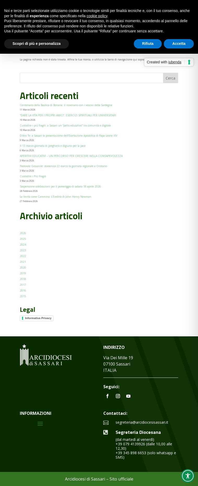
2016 (23, 290)
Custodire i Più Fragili (33, 176)
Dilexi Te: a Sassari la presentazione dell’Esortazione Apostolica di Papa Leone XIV (68, 135)
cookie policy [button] (97, 16)
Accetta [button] (178, 43)
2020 (23, 267)
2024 (23, 244)
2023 (23, 250)
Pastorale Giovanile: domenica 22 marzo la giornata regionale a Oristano (63, 166)
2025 (23, 239)
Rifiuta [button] (148, 43)
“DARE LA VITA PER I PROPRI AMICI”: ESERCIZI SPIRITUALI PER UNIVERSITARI (68, 115)
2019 (23, 273)
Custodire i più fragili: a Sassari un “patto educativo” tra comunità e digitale (65, 125)
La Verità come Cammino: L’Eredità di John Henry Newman (55, 196)
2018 (23, 279)
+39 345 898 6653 (131, 452)
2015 (23, 296)
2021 (23, 262)
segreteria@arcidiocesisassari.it (142, 422)
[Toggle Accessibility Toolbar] (188, 476)
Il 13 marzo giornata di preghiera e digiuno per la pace (53, 146)
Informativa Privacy (38, 318)
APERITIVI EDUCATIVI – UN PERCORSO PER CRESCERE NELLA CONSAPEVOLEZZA (71, 156)
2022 (23, 256)
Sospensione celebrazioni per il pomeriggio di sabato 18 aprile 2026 (60, 186)
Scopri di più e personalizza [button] (37, 43)
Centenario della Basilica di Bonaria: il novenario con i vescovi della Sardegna (66, 105)
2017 (23, 285)
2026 (23, 233)
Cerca (170, 78)
